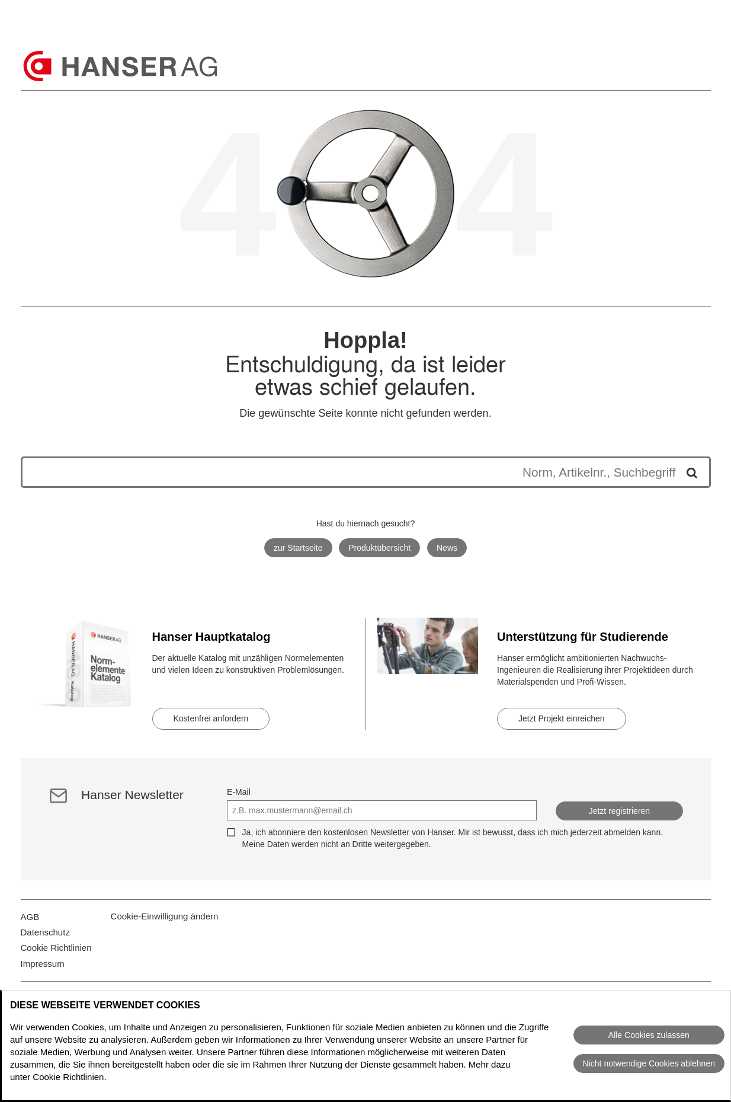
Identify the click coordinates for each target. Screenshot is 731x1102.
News (447, 547)
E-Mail (239, 792)
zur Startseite (298, 547)
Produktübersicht (379, 547)
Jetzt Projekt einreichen (561, 718)
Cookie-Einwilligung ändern (165, 923)
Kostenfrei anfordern (211, 718)
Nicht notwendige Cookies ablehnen (649, 1063)
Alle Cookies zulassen (649, 1035)
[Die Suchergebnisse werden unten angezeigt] (354, 472)
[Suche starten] (688, 472)
